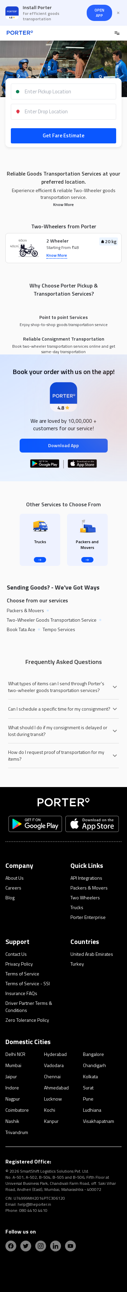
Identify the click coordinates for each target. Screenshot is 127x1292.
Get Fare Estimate (63, 135)
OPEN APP (99, 13)
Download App (63, 445)
